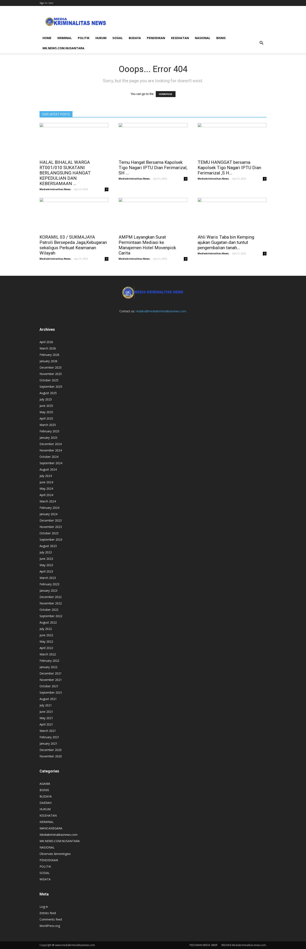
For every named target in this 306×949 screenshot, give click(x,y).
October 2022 (49, 610)
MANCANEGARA (51, 828)
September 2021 (51, 692)
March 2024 (48, 501)
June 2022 (46, 635)
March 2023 (48, 578)
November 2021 (51, 680)
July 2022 (46, 629)
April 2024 (46, 495)
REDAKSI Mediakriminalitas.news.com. (243, 945)
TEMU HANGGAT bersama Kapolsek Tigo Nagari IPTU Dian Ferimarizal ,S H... (229, 167)
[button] (261, 43)
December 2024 (51, 444)
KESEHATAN (180, 38)
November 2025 (51, 374)
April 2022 (46, 648)
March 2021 (48, 731)
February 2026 (49, 355)
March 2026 (48, 348)
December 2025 (51, 367)
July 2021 (46, 705)
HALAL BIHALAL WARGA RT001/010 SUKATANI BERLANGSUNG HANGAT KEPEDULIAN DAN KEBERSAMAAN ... (65, 173)
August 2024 (48, 469)
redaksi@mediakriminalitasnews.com (161, 311)
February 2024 (49, 508)
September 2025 (51, 387)
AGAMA (45, 784)
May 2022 (46, 641)
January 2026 (48, 361)
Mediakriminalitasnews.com (59, 835)
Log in (44, 907)
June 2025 (46, 406)
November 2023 (51, 527)
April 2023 (46, 571)
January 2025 (48, 438)
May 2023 (46, 565)
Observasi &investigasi (55, 854)
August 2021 (48, 699)
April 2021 (46, 724)
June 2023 (46, 559)
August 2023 (48, 546)
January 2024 (48, 514)
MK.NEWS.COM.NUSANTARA (63, 48)
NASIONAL (202, 38)
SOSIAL (117, 38)
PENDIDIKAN (156, 38)
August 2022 (48, 622)
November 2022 (51, 603)
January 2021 (48, 743)
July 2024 (46, 476)
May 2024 (46, 489)
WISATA (45, 879)
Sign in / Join (46, 2)
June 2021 (46, 712)
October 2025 (49, 380)
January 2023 (48, 590)
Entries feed (48, 913)
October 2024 (49, 457)
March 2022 (48, 654)
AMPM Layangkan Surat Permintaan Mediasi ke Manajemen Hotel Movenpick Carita (147, 245)
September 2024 (51, 463)
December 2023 (51, 520)
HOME (46, 38)
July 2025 (46, 399)
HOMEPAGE (165, 94)
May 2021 (46, 718)
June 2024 (46, 482)
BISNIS (221, 38)
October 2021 (49, 686)
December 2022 (51, 597)
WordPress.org (50, 926)
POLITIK (83, 38)
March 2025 (48, 425)
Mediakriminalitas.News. (55, 189)
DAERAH (45, 803)
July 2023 (46, 552)
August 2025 (48, 393)
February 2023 (49, 584)
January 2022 (48, 667)
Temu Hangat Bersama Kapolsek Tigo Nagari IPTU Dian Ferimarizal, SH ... (153, 167)
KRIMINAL (64, 38)
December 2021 (51, 673)
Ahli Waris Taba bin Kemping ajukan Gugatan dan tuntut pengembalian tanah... (226, 242)
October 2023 (49, 533)
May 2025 (46, 412)
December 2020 (51, 750)
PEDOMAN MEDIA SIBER (203, 945)
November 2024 (51, 450)
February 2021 (49, 737)
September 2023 (51, 539)
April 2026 (46, 342)
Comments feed (51, 919)
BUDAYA (135, 38)
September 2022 (51, 616)
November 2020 (51, 756)
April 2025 (46, 418)
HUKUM (100, 38)
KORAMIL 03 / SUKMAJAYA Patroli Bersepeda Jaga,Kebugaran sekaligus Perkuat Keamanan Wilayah (73, 245)
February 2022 (49, 661)
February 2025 (49, 431)
